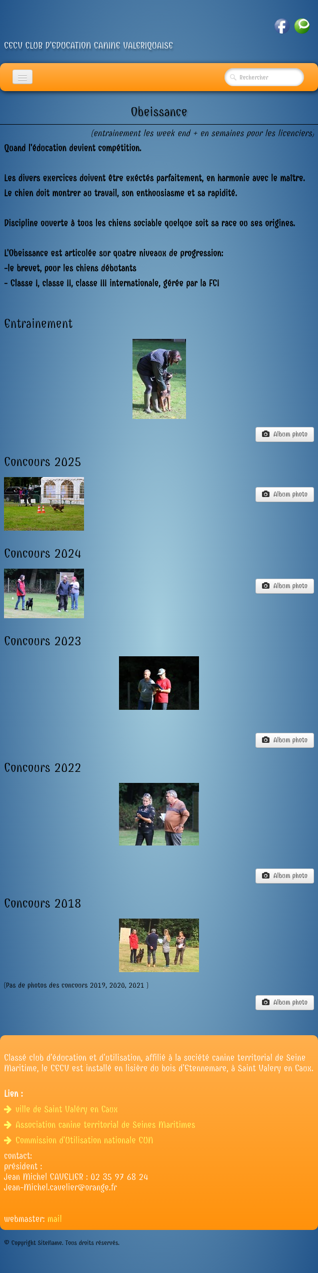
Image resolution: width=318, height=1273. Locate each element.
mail (55, 1219)
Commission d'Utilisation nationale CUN (80, 1140)
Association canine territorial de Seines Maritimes (101, 1125)
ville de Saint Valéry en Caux (62, 1109)
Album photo (285, 434)
